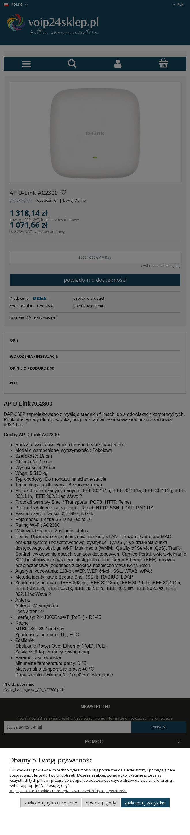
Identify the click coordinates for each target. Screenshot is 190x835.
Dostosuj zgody (101, 803)
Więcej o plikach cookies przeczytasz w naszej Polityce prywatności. (68, 790)
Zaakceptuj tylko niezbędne (51, 803)
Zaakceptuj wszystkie (145, 803)
